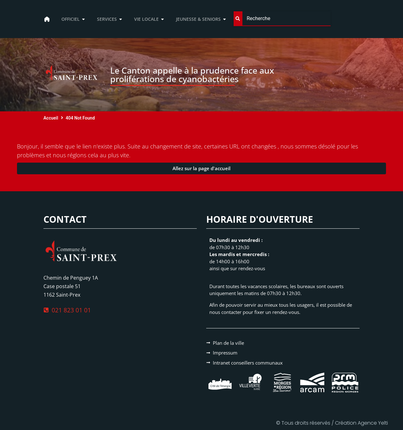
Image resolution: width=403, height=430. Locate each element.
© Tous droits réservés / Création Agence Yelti (332, 423)
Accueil (50, 117)
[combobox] (282, 18)
